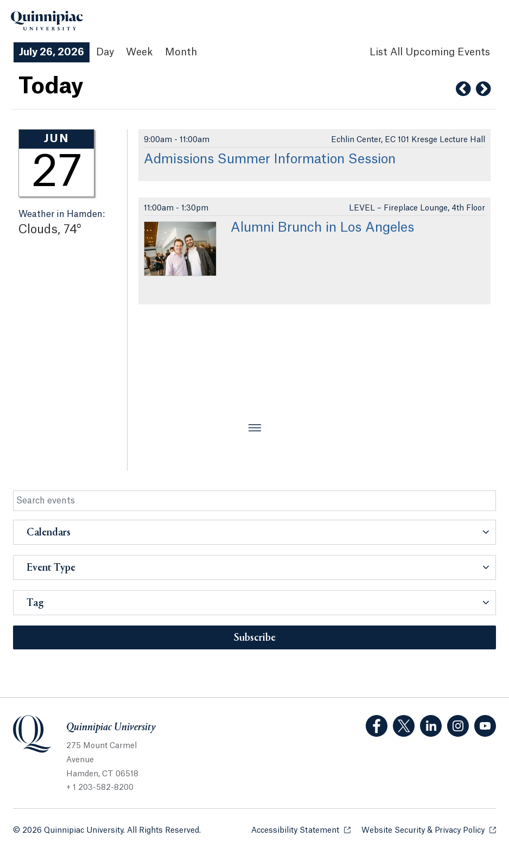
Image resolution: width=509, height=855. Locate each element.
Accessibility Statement (301, 829)
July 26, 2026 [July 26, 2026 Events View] (51, 52)
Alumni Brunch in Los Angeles (322, 227)
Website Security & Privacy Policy (428, 829)
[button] (254, 532)
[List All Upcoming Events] (429, 52)
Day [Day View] (105, 52)
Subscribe (255, 638)
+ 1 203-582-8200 (99, 788)
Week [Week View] (139, 52)
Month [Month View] (181, 52)
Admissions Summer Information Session (270, 159)
